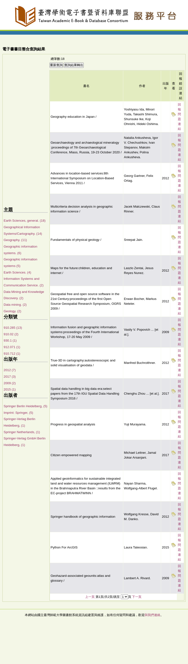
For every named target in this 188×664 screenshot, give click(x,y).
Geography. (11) (15, 240)
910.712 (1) (12, 353)
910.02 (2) (11, 334)
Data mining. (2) (15, 304)
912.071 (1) (12, 347)
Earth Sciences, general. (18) (25, 220)
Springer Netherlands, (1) (22, 432)
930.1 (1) (10, 340)
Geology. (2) (12, 311)
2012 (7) (10, 370)
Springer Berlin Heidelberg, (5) (25, 406)
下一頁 (136, 597)
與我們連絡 (152, 615)
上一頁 (90, 597)
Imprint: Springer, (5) (18, 412)
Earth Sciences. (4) (17, 272)
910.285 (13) (13, 327)
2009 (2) (10, 383)
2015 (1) (10, 389)
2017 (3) (10, 376)
